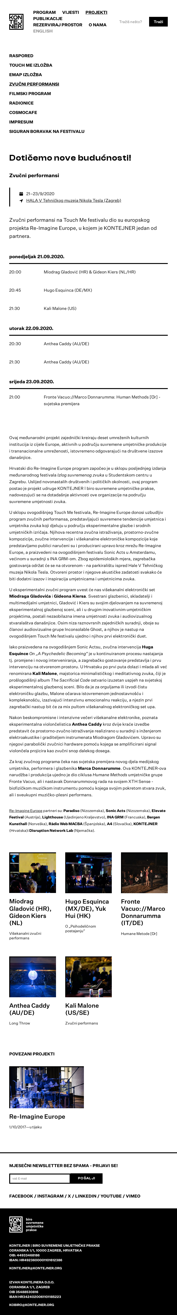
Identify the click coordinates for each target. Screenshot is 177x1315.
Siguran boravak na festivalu (47, 131)
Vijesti (70, 12)
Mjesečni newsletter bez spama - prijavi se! (63, 1165)
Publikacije (47, 18)
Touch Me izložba (30, 65)
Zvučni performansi (34, 84)
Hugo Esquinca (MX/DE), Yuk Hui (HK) (87, 908)
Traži (158, 21)
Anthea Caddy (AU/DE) (29, 1009)
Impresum (21, 121)
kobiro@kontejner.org (31, 1305)
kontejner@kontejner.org (35, 1268)
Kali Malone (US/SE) (82, 1009)
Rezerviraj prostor (57, 24)
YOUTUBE (111, 1195)
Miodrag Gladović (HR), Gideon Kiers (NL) (30, 911)
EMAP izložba (25, 74)
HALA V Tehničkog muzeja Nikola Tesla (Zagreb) (73, 200)
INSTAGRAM (50, 1195)
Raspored (21, 55)
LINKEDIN (85, 1195)
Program (44, 12)
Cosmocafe (23, 112)
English (43, 30)
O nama (97, 24)
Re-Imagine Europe (25, 810)
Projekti (96, 12)
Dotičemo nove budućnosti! (70, 158)
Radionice (21, 102)
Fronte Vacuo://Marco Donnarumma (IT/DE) (143, 912)
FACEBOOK (21, 1195)
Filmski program (30, 93)
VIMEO (133, 1195)
